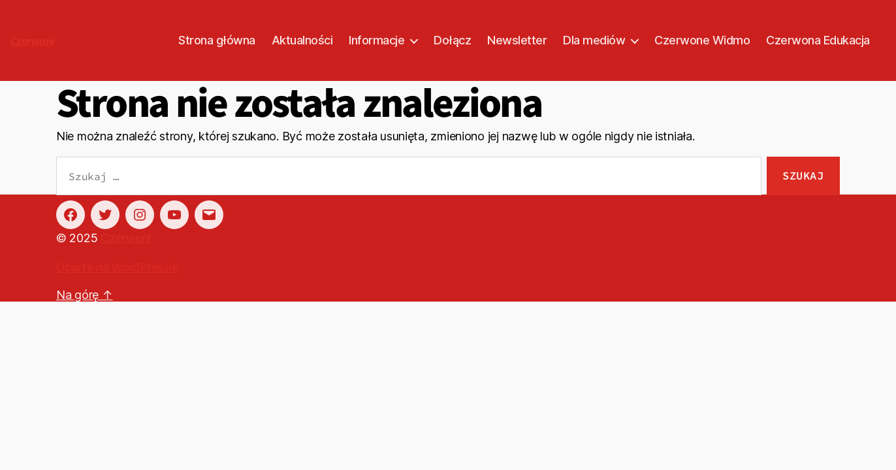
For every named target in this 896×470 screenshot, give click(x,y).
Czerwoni (32, 41)
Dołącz (452, 40)
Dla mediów (594, 40)
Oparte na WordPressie (117, 267)
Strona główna (216, 40)
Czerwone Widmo (702, 40)
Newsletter (517, 40)
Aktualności (302, 40)
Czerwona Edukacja (818, 40)
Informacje (376, 40)
